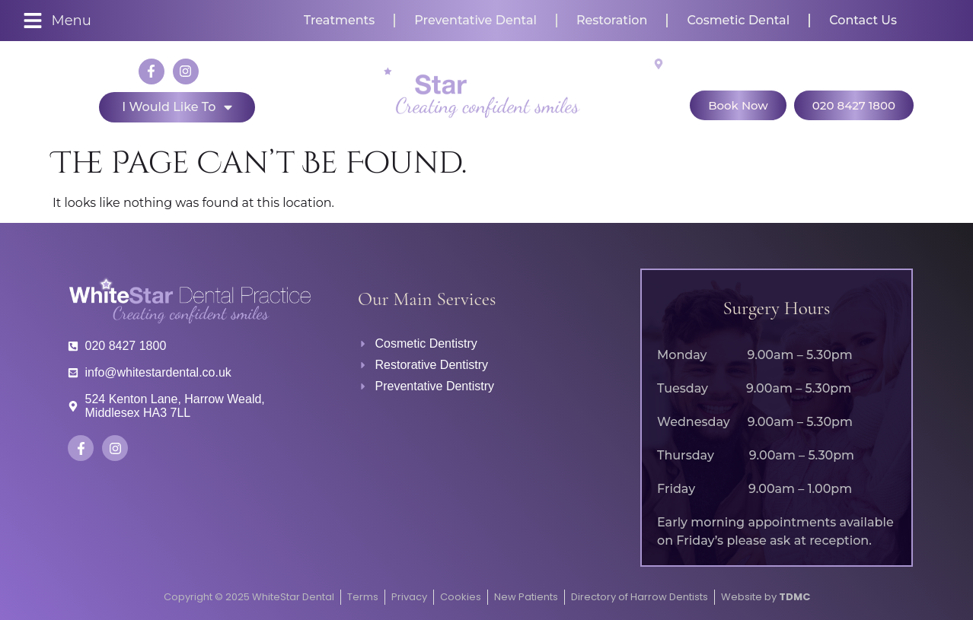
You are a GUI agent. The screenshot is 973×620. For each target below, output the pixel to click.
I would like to (176, 107)
